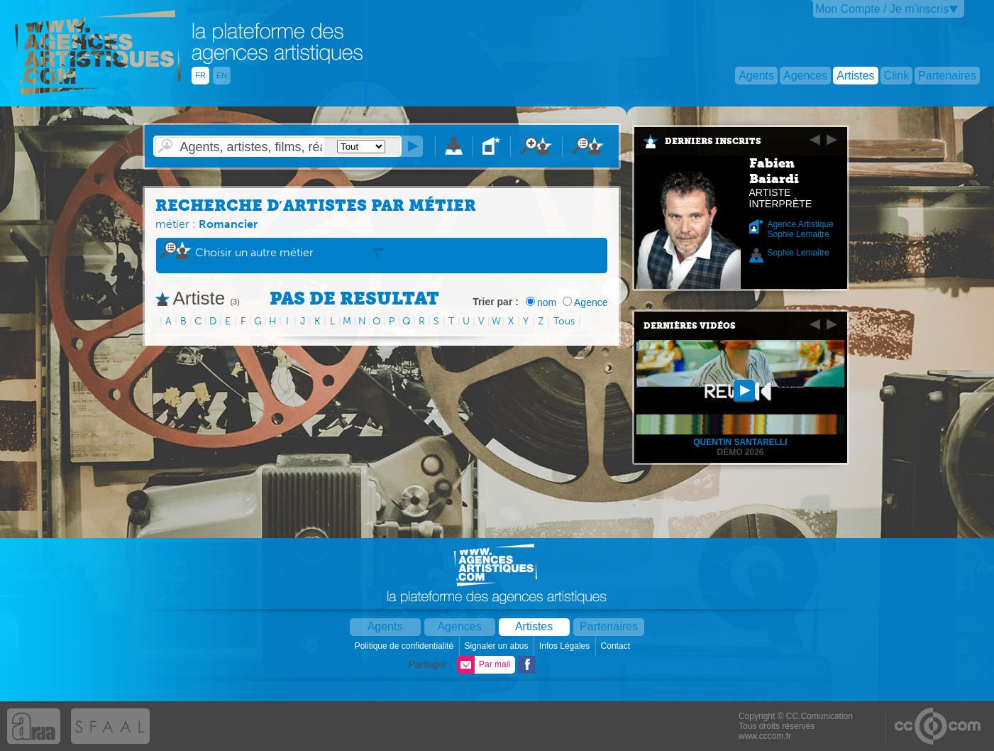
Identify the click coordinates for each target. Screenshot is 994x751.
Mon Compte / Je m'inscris (882, 9)
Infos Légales (565, 646)
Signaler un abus (497, 646)
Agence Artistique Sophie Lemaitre (801, 229)
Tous (564, 321)
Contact (617, 646)
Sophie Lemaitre (798, 253)
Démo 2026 (740, 452)
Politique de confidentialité (405, 646)
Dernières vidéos (690, 326)
